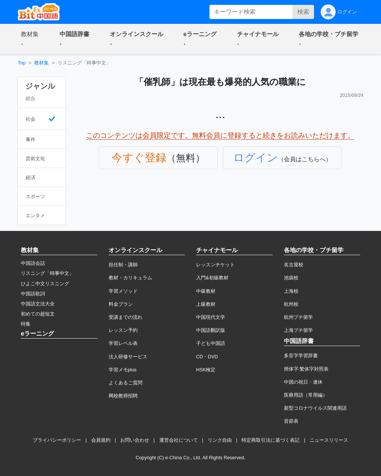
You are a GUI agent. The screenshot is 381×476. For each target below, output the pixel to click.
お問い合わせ (134, 440)
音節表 (291, 421)
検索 (303, 12)
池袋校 (291, 277)
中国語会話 (33, 263)
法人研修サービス (128, 356)
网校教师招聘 (123, 396)
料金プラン (121, 304)
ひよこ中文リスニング (45, 283)
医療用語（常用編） (305, 395)
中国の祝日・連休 (303, 382)
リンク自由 (220, 440)
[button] (31, 39)
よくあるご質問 (126, 382)
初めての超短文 (38, 314)
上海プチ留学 (298, 330)
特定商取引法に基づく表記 (270, 440)
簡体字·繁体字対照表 (306, 369)
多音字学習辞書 (301, 355)
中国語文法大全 (38, 304)
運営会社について (178, 440)
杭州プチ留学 (298, 317)
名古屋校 (293, 264)
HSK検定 (205, 369)
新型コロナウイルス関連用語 (315, 408)
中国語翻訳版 (210, 330)
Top (22, 63)
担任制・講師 (123, 264)
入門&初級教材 (212, 277)
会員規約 (101, 440)
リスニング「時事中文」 (47, 273)
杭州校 (291, 304)
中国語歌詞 (33, 293)
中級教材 (205, 291)
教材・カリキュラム (130, 277)
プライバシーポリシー (57, 440)
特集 (26, 324)
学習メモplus (123, 369)
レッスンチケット (215, 264)
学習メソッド (123, 291)
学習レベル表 (123, 343)
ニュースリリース (329, 440)
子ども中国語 (210, 343)
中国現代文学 (210, 317)
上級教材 (205, 304)
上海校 (291, 291)
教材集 (41, 63)
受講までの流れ (126, 317)
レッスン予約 (123, 330)
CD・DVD (207, 356)
